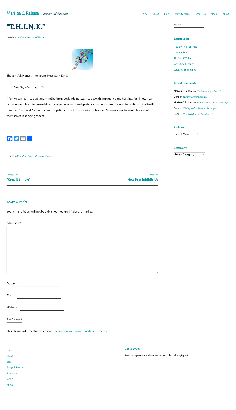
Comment (14, 223)
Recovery (39, 156)
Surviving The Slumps (185, 69)
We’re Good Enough (184, 64)
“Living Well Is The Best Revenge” (212, 102)
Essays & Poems (182, 14)
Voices (48, 156)
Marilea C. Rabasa (23, 13)
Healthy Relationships (185, 46)
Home (144, 14)
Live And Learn (181, 52)
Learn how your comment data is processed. (82, 331)
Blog (166, 14)
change (30, 156)
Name (10, 283)
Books (156, 14)
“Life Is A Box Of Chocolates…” (198, 114)
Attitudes (21, 156)
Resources (201, 14)
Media (214, 14)
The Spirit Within (183, 58)
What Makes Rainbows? (208, 91)
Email (10, 295)
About (226, 14)
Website (12, 307)
